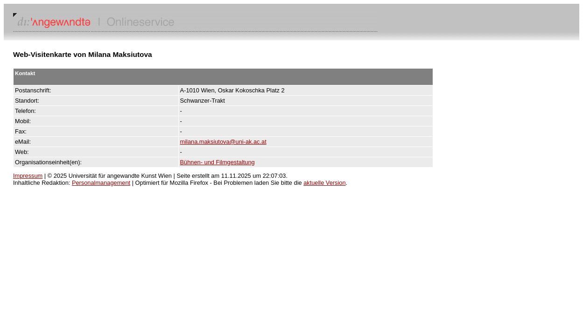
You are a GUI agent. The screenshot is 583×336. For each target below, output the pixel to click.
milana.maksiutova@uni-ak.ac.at (223, 141)
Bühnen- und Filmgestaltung (217, 162)
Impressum (27, 175)
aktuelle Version (324, 182)
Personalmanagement (101, 182)
